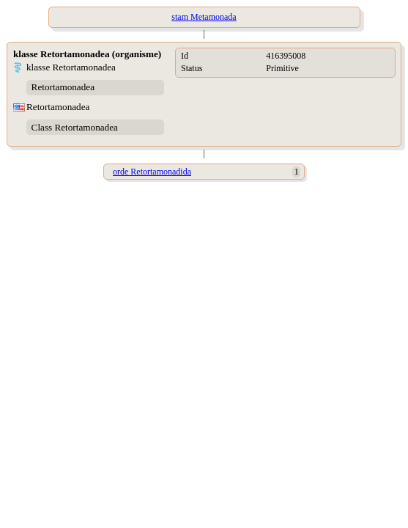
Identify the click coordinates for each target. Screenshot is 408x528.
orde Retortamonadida (152, 171)
